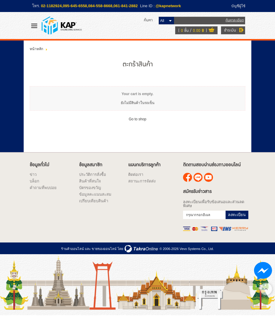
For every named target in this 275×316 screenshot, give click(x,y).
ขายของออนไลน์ (104, 249)
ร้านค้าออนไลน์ (72, 249)
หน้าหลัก (36, 49)
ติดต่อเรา (135, 174)
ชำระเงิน (230, 30)
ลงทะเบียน (237, 214)
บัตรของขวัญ (90, 187)
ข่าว (33, 174)
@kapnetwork (168, 6)
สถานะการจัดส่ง (141, 181)
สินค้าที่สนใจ (90, 181)
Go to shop (137, 119)
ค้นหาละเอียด (235, 20)
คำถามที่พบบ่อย (43, 187)
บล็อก (34, 181)
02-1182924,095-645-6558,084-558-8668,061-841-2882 (89, 6)
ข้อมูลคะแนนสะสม (95, 194)
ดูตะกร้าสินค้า (211, 30)
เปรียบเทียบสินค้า (93, 201)
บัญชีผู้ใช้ (238, 6)
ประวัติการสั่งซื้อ (92, 174)
